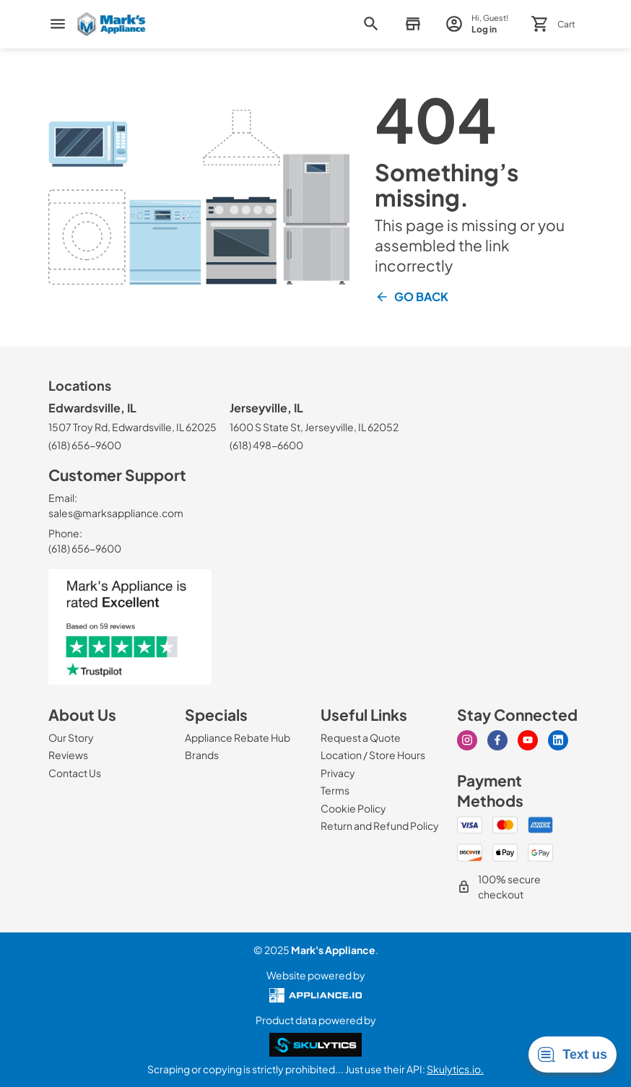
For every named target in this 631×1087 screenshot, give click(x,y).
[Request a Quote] (361, 737)
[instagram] (467, 740)
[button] (413, 24)
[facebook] (497, 740)
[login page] (477, 24)
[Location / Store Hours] (373, 754)
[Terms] (335, 790)
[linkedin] (558, 740)
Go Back (411, 297)
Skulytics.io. (455, 1068)
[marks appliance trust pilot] (135, 627)
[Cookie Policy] (353, 808)
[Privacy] (338, 772)
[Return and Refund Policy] (380, 825)
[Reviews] (68, 754)
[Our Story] (71, 737)
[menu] (57, 23)
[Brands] (202, 754)
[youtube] (528, 740)
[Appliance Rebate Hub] (237, 737)
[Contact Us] (74, 772)
